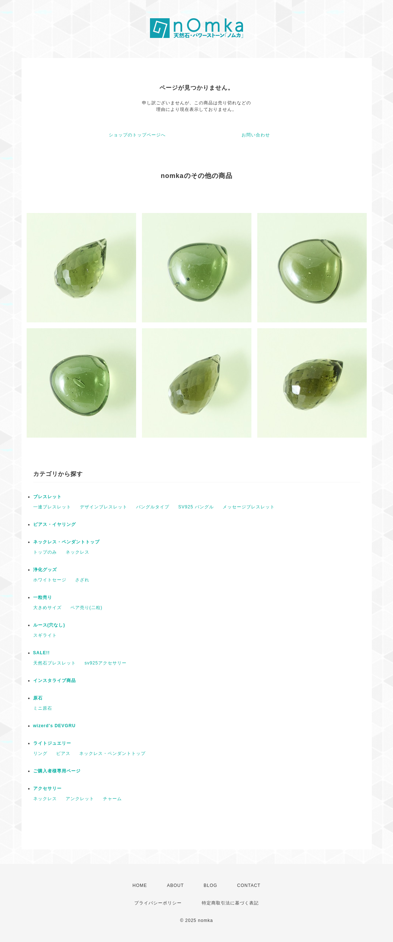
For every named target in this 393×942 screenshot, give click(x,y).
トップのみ (45, 552)
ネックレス (77, 552)
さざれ (82, 579)
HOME (139, 885)
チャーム (112, 798)
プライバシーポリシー (158, 903)
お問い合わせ (256, 134)
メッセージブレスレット (249, 506)
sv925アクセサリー (106, 663)
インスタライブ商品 (54, 680)
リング (40, 753)
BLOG (210, 885)
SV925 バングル (196, 506)
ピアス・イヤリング (54, 524)
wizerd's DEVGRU (54, 725)
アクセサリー (47, 788)
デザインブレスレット (103, 506)
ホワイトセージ (49, 579)
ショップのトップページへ (137, 134)
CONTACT (249, 885)
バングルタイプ (152, 506)
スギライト (45, 635)
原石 (38, 698)
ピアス (63, 753)
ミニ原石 (42, 708)
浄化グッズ (45, 569)
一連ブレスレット (52, 506)
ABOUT (175, 885)
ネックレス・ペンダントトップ (66, 541)
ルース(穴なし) (49, 625)
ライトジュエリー (52, 743)
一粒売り (42, 597)
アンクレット (80, 798)
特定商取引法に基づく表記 (230, 903)
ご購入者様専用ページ (57, 771)
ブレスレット (47, 496)
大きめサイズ (47, 607)
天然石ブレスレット (54, 663)
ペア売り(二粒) (86, 607)
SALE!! (41, 652)
